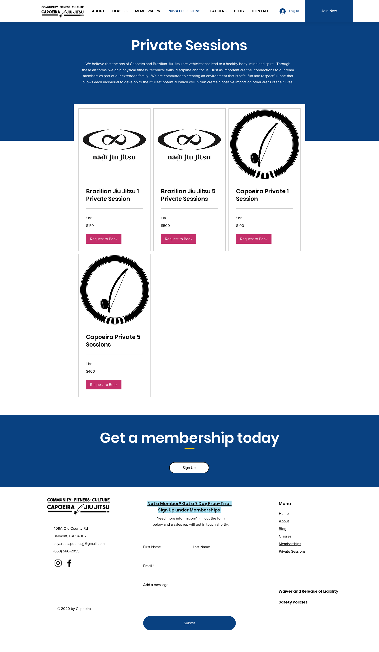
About (284, 521)
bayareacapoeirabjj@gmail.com (79, 544)
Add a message (155, 585)
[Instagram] (58, 563)
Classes (285, 536)
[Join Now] (329, 11)
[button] (103, 239)
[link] (114, 195)
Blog (282, 529)
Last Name (201, 547)
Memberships (290, 544)
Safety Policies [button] (293, 602)
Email (147, 566)
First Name (152, 547)
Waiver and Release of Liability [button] (308, 591)
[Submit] (189, 623)
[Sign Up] (189, 467)
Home (284, 513)
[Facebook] (69, 563)
